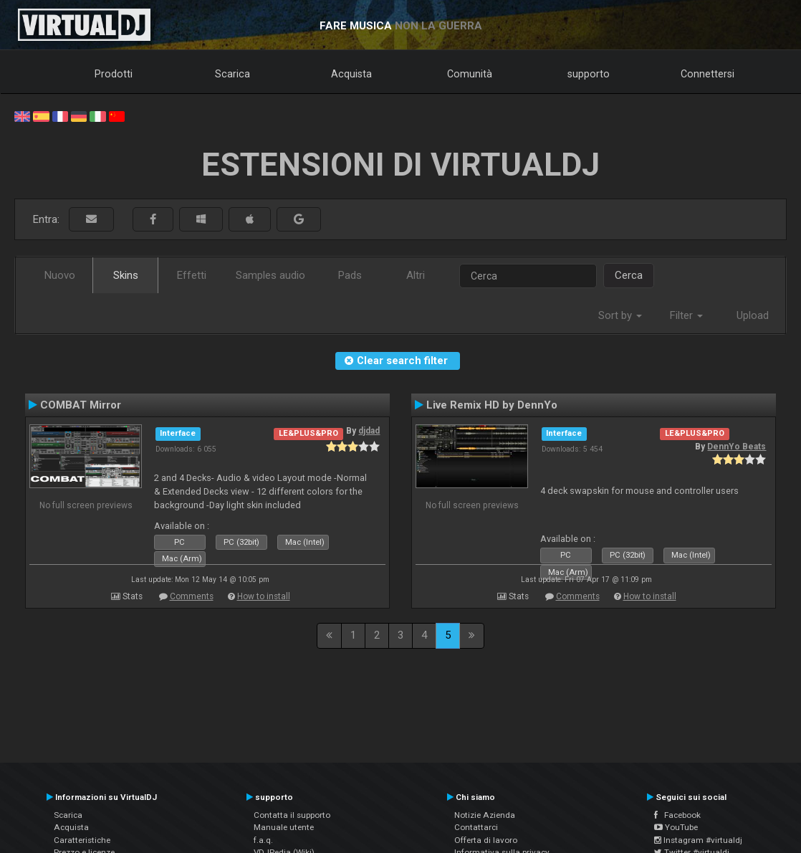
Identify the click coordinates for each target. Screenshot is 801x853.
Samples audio (270, 275)
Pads (350, 275)
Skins (125, 275)
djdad (369, 431)
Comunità (469, 74)
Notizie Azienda (484, 815)
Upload (753, 315)
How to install (263, 596)
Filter (686, 315)
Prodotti (114, 74)
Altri (415, 275)
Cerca (629, 275)
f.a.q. (263, 840)
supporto (588, 74)
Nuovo (59, 275)
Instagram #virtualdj (698, 840)
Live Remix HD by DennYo (491, 405)
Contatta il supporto (292, 815)
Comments (192, 596)
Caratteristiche (82, 840)
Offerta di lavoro (485, 840)
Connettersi (707, 74)
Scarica (232, 74)
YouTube (676, 827)
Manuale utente (284, 827)
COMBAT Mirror (80, 405)
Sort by (620, 315)
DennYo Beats (736, 447)
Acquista (351, 74)
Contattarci (476, 827)
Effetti (191, 275)
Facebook (677, 815)
